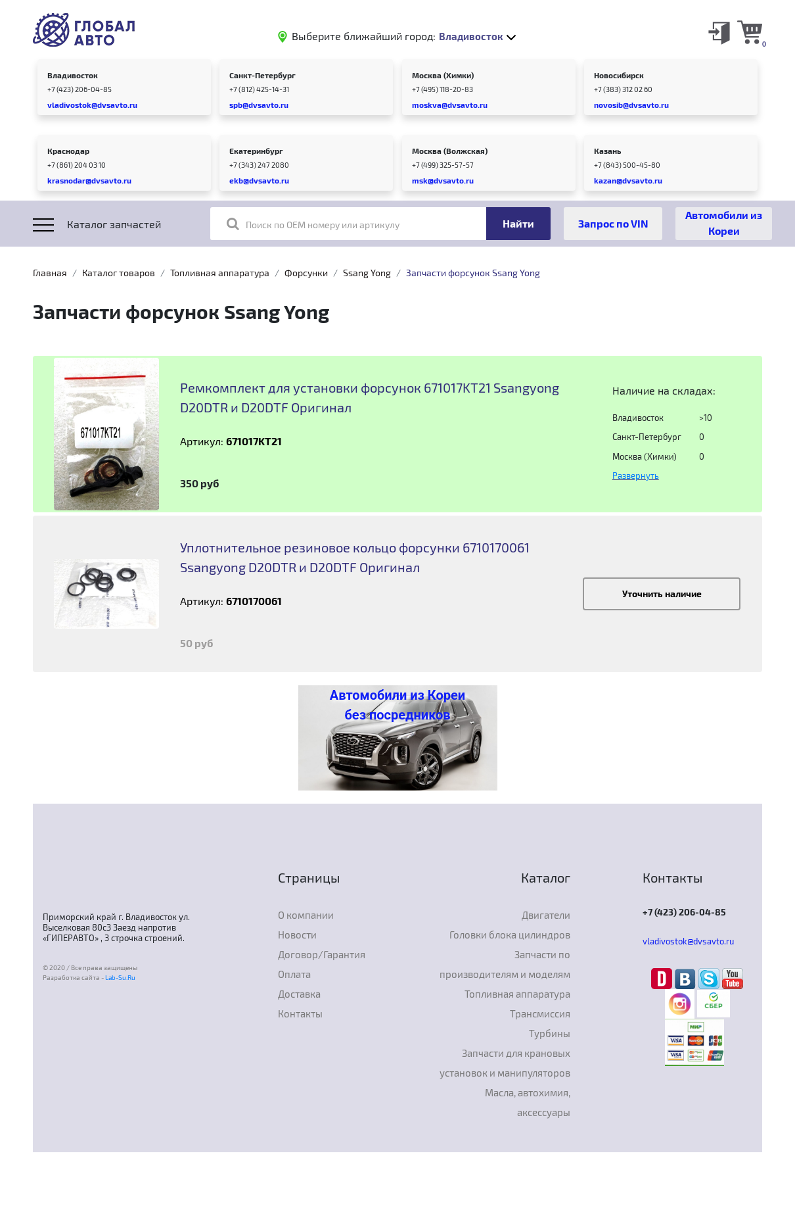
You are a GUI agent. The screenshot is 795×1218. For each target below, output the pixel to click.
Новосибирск (619, 75)
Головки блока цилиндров (509, 934)
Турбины (549, 1033)
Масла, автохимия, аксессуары (527, 1102)
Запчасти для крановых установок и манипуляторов (505, 1063)
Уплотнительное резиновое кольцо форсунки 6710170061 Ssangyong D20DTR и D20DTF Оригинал (355, 557)
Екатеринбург (256, 150)
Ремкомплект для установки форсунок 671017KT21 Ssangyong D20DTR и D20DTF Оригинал (369, 397)
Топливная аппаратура (219, 272)
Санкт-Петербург (262, 75)
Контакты (300, 1013)
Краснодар (68, 150)
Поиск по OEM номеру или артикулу (313, 223)
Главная (50, 272)
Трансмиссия (540, 1013)
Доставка (299, 994)
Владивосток (72, 75)
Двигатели (546, 915)
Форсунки (306, 272)
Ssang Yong (367, 272)
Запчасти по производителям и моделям (505, 964)
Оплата (294, 974)
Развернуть (635, 475)
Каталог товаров (118, 272)
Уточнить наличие (662, 593)
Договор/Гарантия (321, 954)
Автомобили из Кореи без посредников (397, 705)
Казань (607, 150)
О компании (306, 915)
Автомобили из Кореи (723, 222)
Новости (297, 934)
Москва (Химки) (443, 75)
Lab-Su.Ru (120, 977)
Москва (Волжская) (450, 150)
